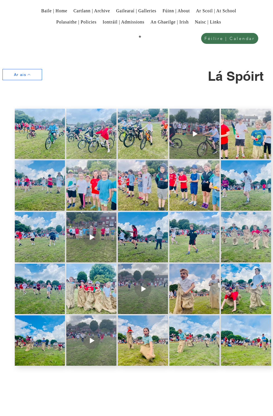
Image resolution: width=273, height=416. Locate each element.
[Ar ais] (22, 74)
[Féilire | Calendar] (229, 38)
